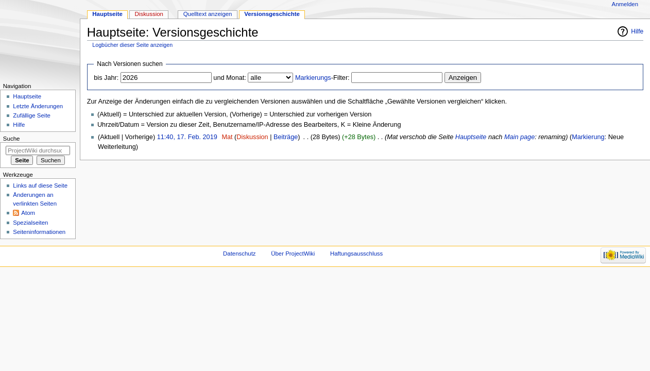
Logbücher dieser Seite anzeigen (132, 45)
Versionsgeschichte (272, 14)
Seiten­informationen (39, 232)
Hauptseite (471, 137)
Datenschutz (239, 253)
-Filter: (322, 77)
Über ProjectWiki (293, 253)
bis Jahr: (106, 77)
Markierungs (313, 77)
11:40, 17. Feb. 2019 (187, 137)
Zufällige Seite (31, 115)
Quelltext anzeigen (207, 14)
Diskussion (252, 137)
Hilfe (637, 31)
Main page (519, 137)
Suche (11, 139)
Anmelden (625, 4)
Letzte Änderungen (38, 106)
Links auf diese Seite (40, 185)
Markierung (588, 137)
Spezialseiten (30, 223)
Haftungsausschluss (356, 253)
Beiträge (285, 137)
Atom (28, 213)
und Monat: (229, 77)
